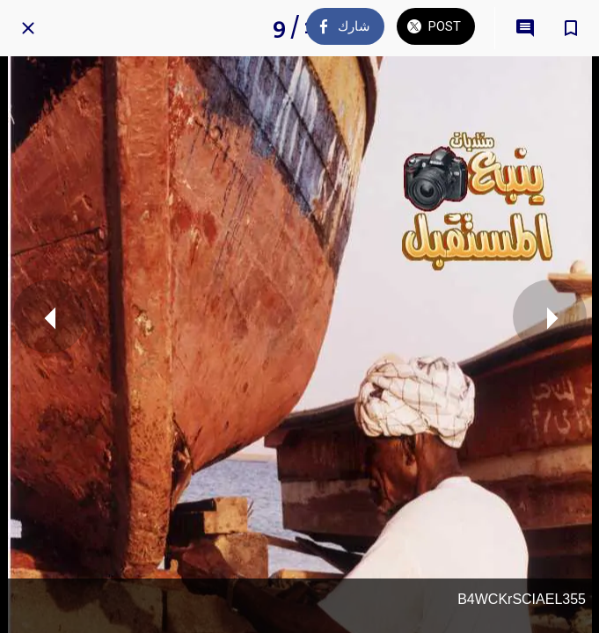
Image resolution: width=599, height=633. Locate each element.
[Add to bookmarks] (571, 28)
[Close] (28, 28)
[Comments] (525, 28)
